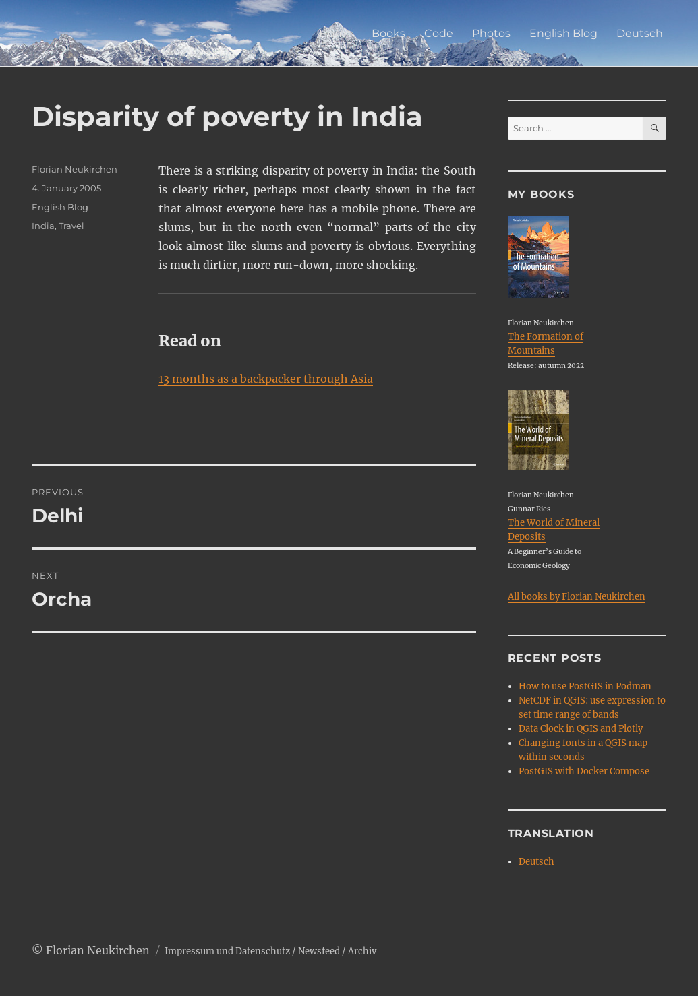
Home (336, 33)
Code (438, 33)
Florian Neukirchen (74, 169)
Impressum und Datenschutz (227, 951)
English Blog (563, 33)
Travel (71, 225)
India (43, 225)
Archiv (362, 951)
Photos (491, 33)
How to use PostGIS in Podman (585, 686)
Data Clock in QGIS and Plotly (581, 729)
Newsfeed (319, 951)
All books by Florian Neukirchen (576, 596)
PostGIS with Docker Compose (584, 771)
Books (388, 33)
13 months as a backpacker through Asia (265, 378)
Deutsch (639, 33)
